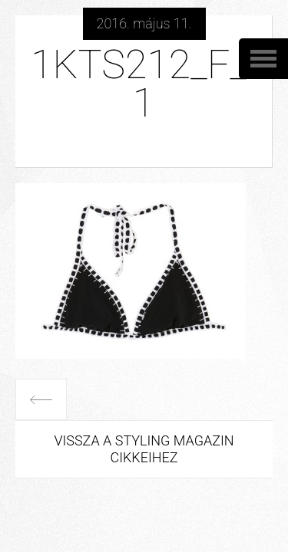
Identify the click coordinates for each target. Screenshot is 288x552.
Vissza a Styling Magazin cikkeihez (143, 448)
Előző (41, 399)
